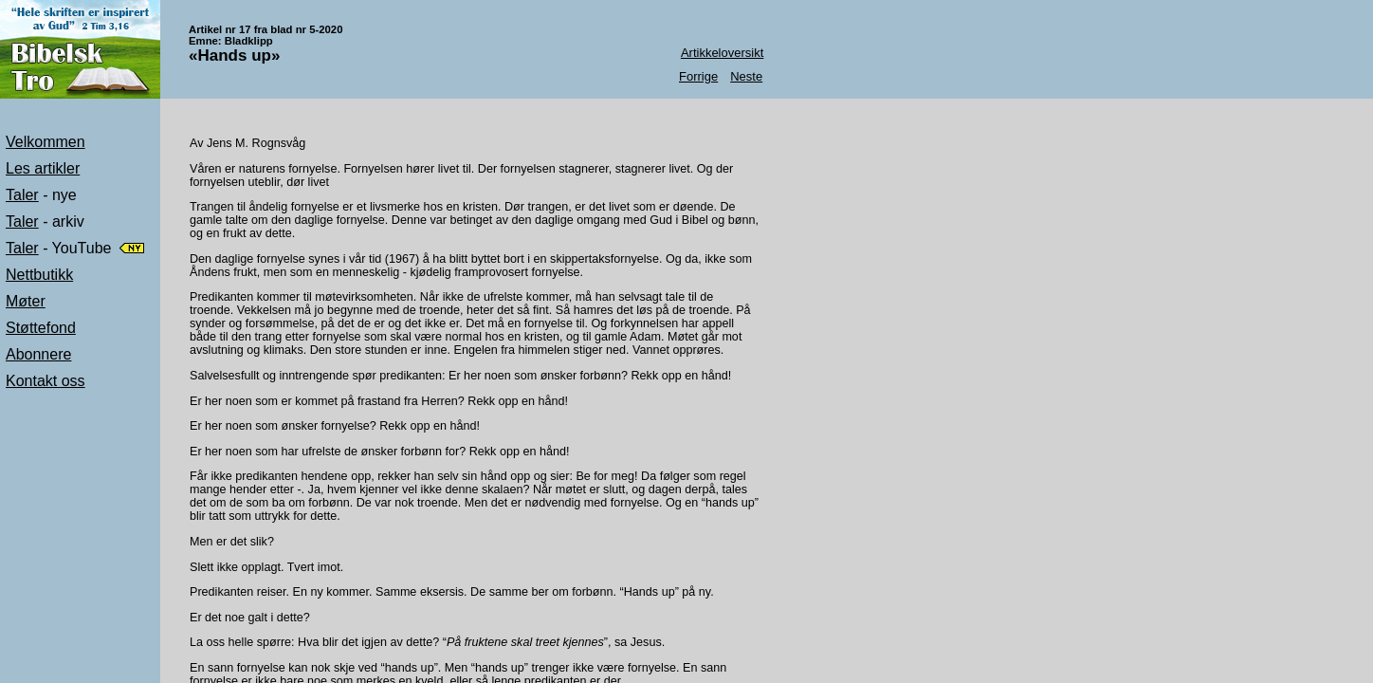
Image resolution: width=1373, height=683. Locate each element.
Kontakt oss (45, 381)
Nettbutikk (39, 275)
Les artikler (43, 168)
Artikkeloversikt (722, 53)
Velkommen (45, 142)
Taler (22, 195)
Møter (26, 301)
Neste (746, 76)
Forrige (698, 76)
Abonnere (38, 354)
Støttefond (41, 328)
